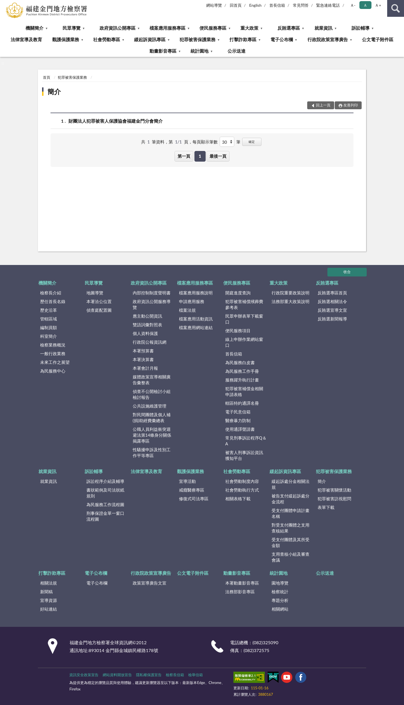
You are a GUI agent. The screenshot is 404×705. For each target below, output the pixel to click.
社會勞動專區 (106, 39)
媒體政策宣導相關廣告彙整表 (152, 379)
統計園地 (199, 50)
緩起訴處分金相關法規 (290, 484)
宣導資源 (48, 600)
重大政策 (249, 28)
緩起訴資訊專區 (150, 39)
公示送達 (236, 50)
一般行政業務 (52, 353)
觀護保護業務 (65, 39)
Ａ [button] (365, 5)
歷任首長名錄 (52, 301)
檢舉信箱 (195, 675)
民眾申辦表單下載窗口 (244, 318)
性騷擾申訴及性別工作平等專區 (152, 452)
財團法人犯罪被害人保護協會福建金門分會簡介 (115, 121)
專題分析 (280, 600)
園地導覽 (280, 582)
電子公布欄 (281, 39)
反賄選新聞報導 (332, 318)
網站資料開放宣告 (117, 675)
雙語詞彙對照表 (147, 324)
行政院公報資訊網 (149, 342)
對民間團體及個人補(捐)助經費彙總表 (152, 417)
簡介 (54, 91)
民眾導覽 (72, 28)
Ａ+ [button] (378, 5)
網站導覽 (214, 5)
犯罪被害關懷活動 (334, 489)
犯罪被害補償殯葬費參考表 (244, 304)
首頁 (46, 77)
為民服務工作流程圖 (105, 504)
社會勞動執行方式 (242, 489)
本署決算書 (143, 359)
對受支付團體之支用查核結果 (290, 527)
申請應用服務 (191, 301)
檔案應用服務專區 (167, 28)
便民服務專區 (212, 28)
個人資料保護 (145, 333)
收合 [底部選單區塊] (347, 271)
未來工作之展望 (55, 362)
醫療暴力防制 (238, 420)
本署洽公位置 (99, 301)
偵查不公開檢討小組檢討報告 (152, 394)
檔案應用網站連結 (196, 327)
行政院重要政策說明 (290, 292)
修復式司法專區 (193, 498)
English (255, 5)
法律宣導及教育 (26, 39)
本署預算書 (143, 350)
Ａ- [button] (352, 5)
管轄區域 (48, 318)
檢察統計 (280, 591)
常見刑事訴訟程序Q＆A (246, 440)
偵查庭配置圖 (99, 310)
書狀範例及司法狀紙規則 (105, 492)
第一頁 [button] (184, 156)
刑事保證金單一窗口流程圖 (105, 516)
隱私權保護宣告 (149, 675)
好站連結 (48, 608)
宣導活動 (187, 481)
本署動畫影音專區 (242, 582)
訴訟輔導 (360, 28)
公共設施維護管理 (149, 405)
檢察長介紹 (50, 292)
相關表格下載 (238, 498)
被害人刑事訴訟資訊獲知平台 (244, 455)
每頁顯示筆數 (205, 141)
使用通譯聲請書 (240, 429)
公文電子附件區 (377, 39)
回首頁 (236, 5)
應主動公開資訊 (147, 315)
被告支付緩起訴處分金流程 (290, 498)
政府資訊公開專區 (118, 28)
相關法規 (48, 582)
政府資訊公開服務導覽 (152, 304)
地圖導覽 (94, 292)
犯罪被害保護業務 (197, 39)
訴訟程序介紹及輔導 (105, 481)
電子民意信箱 (238, 411)
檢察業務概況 (52, 344)
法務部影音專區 (240, 591)
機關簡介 (34, 28)
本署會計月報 (145, 368)
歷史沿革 (48, 310)
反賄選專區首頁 (332, 292)
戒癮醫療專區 (191, 489)
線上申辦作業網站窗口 (244, 342)
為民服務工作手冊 (242, 371)
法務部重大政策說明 (290, 301)
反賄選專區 (288, 28)
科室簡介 (48, 336)
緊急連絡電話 (328, 5)
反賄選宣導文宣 (332, 310)
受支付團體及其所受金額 (290, 542)
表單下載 (326, 507)
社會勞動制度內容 (242, 481)
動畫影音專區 (163, 50)
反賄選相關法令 (332, 301)
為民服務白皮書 (240, 362)
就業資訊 (323, 28)
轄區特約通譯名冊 (242, 403)
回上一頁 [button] (323, 105)
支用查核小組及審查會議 (290, 557)
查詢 (395, 8)
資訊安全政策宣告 (83, 675)
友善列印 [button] (350, 105)
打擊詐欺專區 (242, 39)
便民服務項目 (238, 330)
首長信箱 (277, 5)
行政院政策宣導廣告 (327, 39)
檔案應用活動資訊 (196, 318)
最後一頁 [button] (218, 156)
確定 (252, 141)
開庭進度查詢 (238, 292)
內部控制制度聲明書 (152, 292)
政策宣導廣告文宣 (149, 582)
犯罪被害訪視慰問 (334, 498)
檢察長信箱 (175, 675)
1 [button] (200, 156)
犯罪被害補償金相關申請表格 (244, 391)
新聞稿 (46, 591)
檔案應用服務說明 (196, 292)
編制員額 (48, 327)
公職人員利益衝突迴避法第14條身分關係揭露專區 (152, 435)
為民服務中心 (52, 370)
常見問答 (301, 5)
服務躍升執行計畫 (242, 379)
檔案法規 (187, 310)
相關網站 (280, 608)
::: (4, 4)
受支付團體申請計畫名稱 (290, 513)
